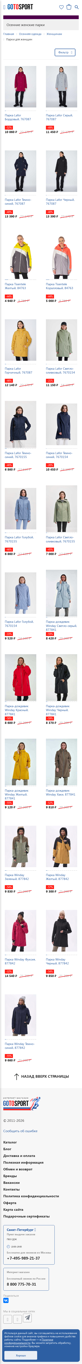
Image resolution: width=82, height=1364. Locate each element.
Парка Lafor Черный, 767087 (60, 202)
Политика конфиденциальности (31, 1196)
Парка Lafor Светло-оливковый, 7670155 (60, 539)
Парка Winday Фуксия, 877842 (20, 961)
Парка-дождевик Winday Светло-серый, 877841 (61, 625)
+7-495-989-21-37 (23, 1258)
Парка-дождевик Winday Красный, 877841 (16, 710)
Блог (7, 1149)
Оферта (9, 1202)
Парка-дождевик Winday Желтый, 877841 (16, 794)
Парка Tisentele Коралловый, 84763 (59, 286)
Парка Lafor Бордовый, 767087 (18, 117)
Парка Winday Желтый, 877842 (57, 877)
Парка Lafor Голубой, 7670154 (19, 623)
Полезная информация (23, 1162)
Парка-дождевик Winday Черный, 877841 (58, 710)
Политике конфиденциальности (28, 1341)
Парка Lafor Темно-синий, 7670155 (18, 455)
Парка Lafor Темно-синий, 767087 (18, 202)
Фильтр (63, 52)
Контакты (11, 1189)
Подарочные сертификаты (26, 1216)
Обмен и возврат (17, 1169)
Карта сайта (13, 1209)
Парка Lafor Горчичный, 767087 (18, 370)
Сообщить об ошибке (20, 1130)
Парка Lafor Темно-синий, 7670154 (59, 455)
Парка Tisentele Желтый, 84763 (15, 286)
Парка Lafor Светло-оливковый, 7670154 (60, 370)
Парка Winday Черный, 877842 (57, 961)
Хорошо (21, 1355)
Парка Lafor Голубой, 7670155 (19, 539)
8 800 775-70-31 (21, 1284)
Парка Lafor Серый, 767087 (59, 117)
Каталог (10, 1142)
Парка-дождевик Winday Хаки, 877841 (60, 792)
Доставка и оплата (19, 1155)
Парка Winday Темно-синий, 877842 (20, 1046)
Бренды (10, 1175)
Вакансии (11, 1182)
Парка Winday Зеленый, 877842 (17, 877)
